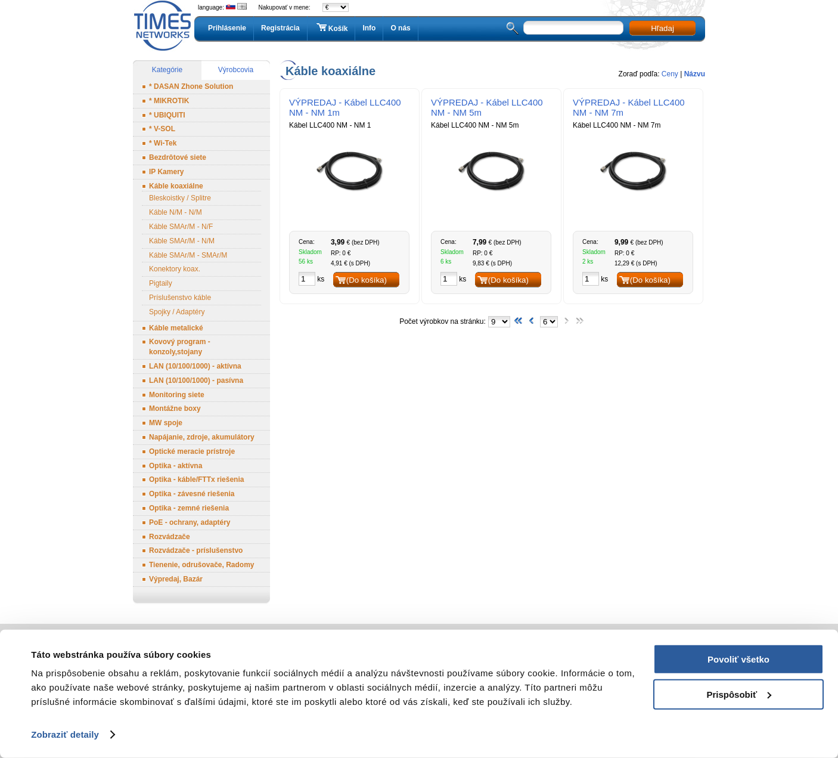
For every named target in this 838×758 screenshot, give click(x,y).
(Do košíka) (366, 280)
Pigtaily (160, 283)
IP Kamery (166, 172)
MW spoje (165, 423)
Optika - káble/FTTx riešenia (196, 479)
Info (368, 28)
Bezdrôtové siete (177, 157)
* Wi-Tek (162, 143)
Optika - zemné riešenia (189, 508)
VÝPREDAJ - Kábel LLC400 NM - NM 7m (629, 107)
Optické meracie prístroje (192, 451)
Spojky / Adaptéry (176, 312)
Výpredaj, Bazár (176, 579)
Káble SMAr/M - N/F (181, 226)
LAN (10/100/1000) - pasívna (196, 380)
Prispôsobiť (738, 694)
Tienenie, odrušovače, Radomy (201, 565)
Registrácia (280, 28)
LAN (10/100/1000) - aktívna (195, 366)
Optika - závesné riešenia (191, 494)
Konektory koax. (174, 269)
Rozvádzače (169, 537)
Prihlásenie (227, 28)
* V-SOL (162, 129)
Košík (331, 28)
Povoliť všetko (738, 659)
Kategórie (167, 70)
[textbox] (573, 28)
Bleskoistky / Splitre (180, 198)
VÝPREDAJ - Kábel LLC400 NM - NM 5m (487, 107)
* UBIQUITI (167, 115)
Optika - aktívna (175, 466)
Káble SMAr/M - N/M (182, 241)
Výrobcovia (235, 70)
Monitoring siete (176, 395)
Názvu (694, 74)
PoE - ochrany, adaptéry (189, 522)
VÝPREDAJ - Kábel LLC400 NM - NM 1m (345, 107)
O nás (400, 28)
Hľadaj (662, 28)
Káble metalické (176, 328)
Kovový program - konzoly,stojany (179, 347)
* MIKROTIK (169, 101)
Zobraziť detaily (65, 734)
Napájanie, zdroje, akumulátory (201, 437)
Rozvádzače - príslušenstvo (196, 550)
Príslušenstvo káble (180, 297)
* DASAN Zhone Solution (191, 86)
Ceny (670, 74)
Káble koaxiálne (176, 186)
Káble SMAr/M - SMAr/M (188, 255)
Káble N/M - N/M (175, 212)
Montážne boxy (175, 408)
